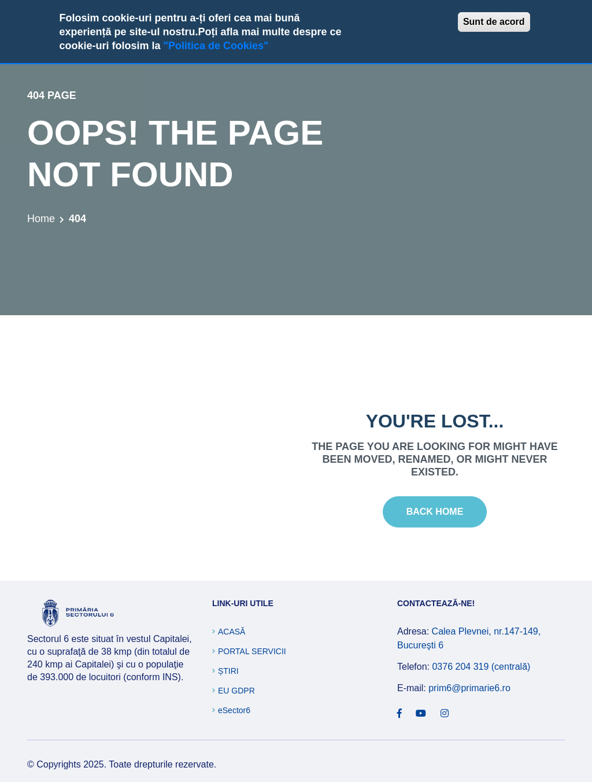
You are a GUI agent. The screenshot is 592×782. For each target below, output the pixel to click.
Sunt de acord (494, 22)
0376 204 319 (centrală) (481, 667)
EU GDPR (236, 690)
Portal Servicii (252, 651)
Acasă (231, 631)
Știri (228, 671)
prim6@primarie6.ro (469, 688)
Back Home (435, 512)
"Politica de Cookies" (215, 45)
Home (41, 218)
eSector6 (234, 710)
